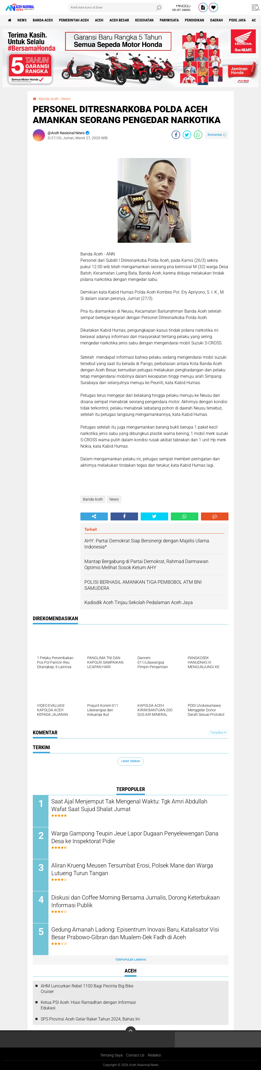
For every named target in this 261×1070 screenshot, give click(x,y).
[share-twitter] (187, 135)
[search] (115, 7)
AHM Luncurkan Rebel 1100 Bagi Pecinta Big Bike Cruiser (87, 988)
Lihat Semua (130, 761)
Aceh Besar (119, 20)
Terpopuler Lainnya (130, 959)
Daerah (216, 20)
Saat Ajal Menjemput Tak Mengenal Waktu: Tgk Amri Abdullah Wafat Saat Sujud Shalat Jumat (129, 805)
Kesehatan (144, 20)
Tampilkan (218, 732)
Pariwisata (169, 20)
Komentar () (217, 135)
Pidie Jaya (237, 20)
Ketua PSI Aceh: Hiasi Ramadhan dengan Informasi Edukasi (88, 1005)
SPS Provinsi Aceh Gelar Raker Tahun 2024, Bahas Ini (90, 1019)
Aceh (99, 20)
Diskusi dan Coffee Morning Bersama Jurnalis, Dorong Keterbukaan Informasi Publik (135, 901)
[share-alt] (94, 516)
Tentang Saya (111, 1055)
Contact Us (135, 1055)
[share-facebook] (176, 135)
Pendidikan (194, 20)
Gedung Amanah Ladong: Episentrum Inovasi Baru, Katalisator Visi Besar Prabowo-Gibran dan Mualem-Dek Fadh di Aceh (135, 933)
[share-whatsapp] (198, 135)
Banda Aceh (43, 20)
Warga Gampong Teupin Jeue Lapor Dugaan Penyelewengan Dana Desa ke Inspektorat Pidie (134, 837)
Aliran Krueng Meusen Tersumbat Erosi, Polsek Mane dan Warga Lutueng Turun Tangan (132, 869)
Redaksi (154, 1055)
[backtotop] (130, 1031)
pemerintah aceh (74, 20)
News (22, 20)
